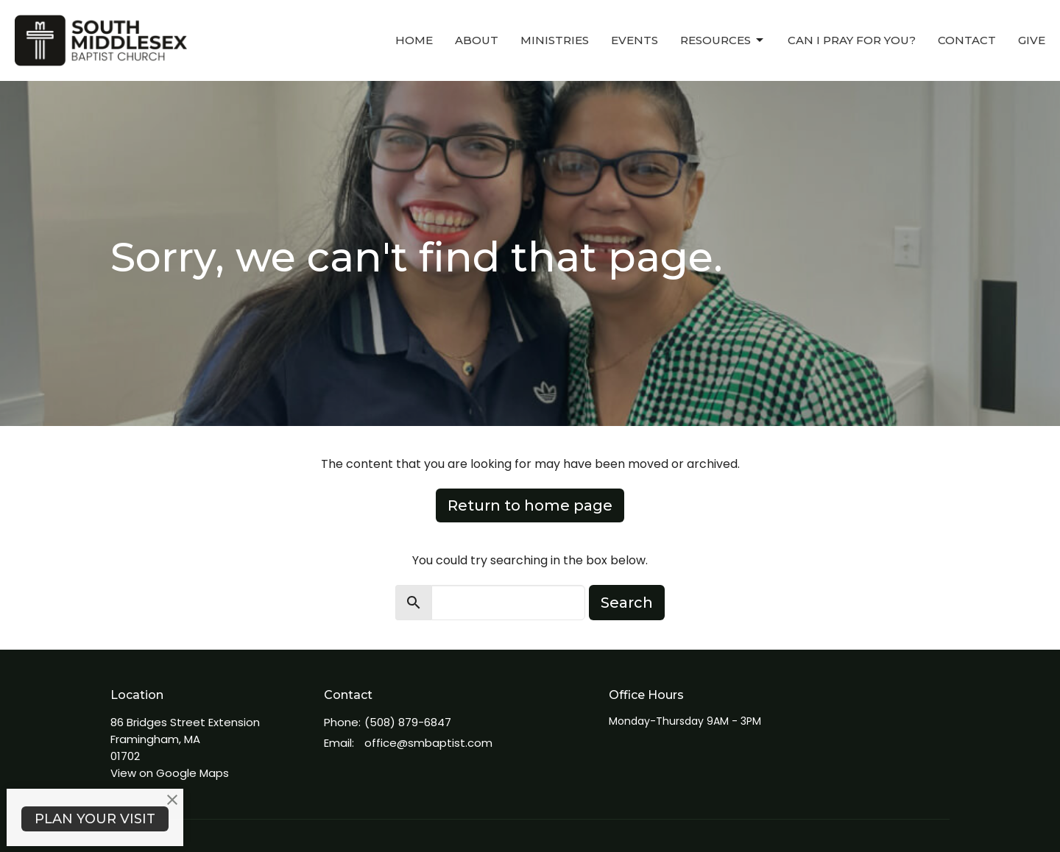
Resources (723, 40)
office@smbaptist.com (428, 742)
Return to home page (530, 505)
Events (634, 40)
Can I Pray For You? (852, 40)
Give (1031, 40)
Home (414, 40)
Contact (967, 40)
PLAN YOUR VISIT (95, 819)
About (476, 40)
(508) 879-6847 (407, 722)
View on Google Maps (169, 773)
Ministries (554, 40)
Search (627, 602)
